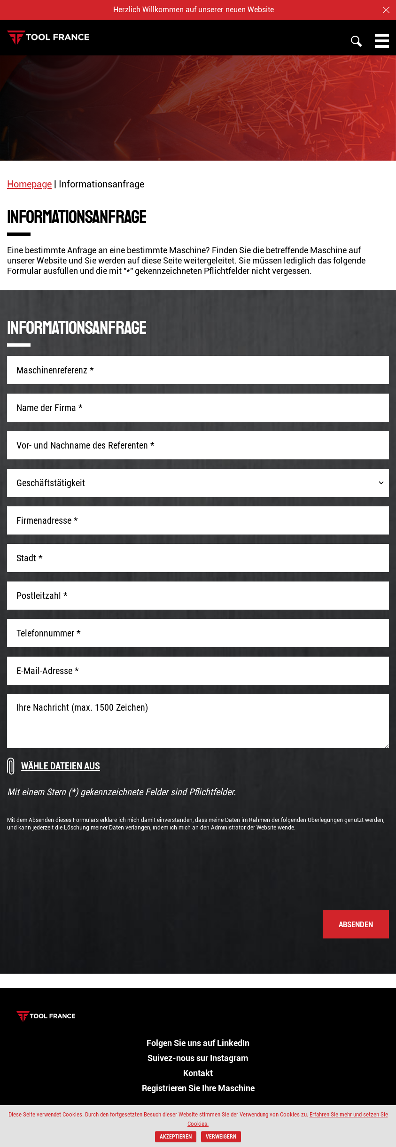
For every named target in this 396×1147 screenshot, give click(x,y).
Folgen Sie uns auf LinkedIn (198, 1043)
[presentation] (317, 866)
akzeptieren (176, 1136)
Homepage (29, 184)
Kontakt (198, 1073)
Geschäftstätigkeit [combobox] (50, 482)
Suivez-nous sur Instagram (198, 1058)
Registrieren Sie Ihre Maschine (198, 1088)
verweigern (221, 1136)
